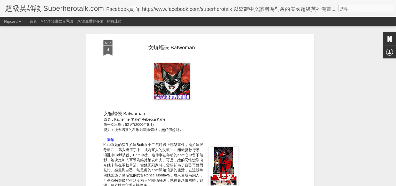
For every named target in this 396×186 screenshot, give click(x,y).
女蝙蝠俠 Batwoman (171, 33)
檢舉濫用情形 (222, 182)
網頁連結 (114, 21)
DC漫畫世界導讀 (90, 21)
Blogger (208, 182)
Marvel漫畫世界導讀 (57, 21)
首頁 (33, 21)
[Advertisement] (268, 107)
